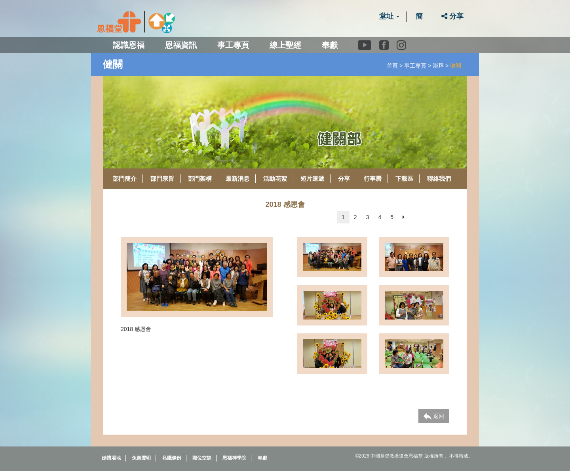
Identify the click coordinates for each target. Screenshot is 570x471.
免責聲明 (141, 458)
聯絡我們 (439, 178)
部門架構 (200, 178)
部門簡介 (125, 178)
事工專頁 (415, 65)
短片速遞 (312, 178)
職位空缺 (201, 458)
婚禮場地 (111, 458)
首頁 (392, 65)
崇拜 (438, 65)
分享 (452, 16)
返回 (434, 416)
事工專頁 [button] (233, 45)
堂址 (389, 16)
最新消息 (237, 178)
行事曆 (373, 178)
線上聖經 (285, 45)
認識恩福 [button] (128, 45)
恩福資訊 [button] (181, 45)
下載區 (404, 178)
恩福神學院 (234, 458)
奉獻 (330, 45)
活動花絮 (275, 178)
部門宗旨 (162, 178)
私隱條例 (171, 458)
